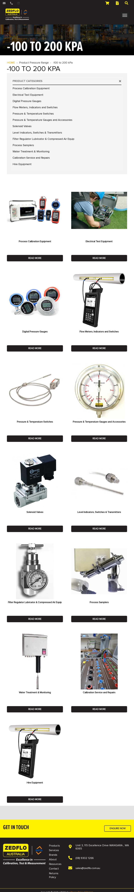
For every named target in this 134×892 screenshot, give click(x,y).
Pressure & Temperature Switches (33, 113)
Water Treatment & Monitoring (31, 151)
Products (54, 845)
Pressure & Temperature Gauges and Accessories (42, 120)
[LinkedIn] (18, 3)
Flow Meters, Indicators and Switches (35, 107)
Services (54, 850)
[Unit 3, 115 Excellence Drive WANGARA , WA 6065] (72, 847)
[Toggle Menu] (124, 15)
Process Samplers (23, 145)
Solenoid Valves (22, 126)
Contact (54, 868)
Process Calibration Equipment (31, 88)
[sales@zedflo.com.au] (72, 868)
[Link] (5, 3)
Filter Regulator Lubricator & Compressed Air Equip (43, 139)
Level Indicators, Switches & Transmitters (37, 132)
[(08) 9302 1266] (72, 858)
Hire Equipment (22, 164)
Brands (53, 854)
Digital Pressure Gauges (27, 101)
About (53, 859)
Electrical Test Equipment (28, 94)
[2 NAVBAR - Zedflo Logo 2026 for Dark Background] (17, 14)
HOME (11, 62)
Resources (55, 864)
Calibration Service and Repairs (31, 157)
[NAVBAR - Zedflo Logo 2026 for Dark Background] (24, 854)
